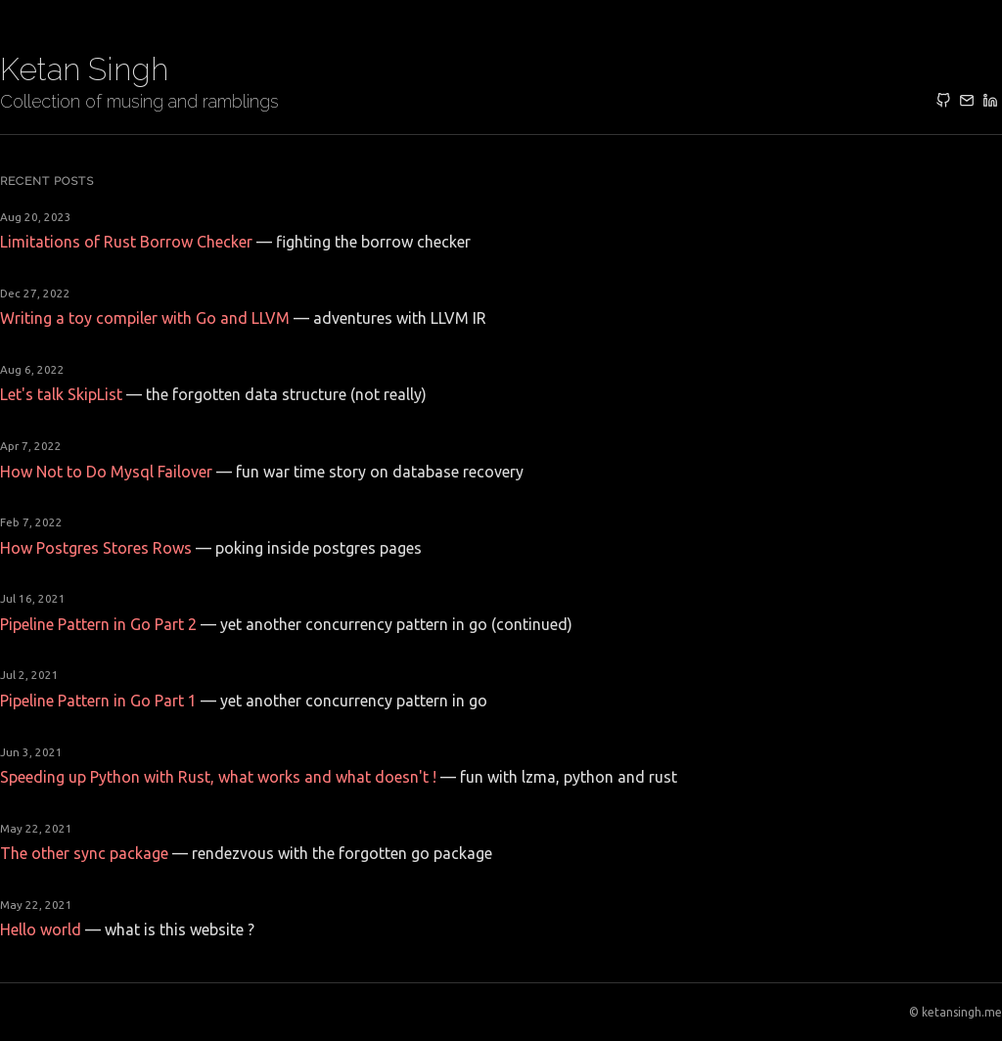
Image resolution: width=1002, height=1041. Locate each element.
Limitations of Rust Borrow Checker (126, 241)
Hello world (40, 929)
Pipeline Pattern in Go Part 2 (98, 624)
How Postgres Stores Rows (96, 548)
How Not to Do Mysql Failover (106, 471)
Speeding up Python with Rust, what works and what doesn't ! (218, 777)
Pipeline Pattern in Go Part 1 (98, 700)
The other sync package (84, 853)
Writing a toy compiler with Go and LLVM (145, 318)
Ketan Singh (84, 69)
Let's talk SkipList (61, 394)
